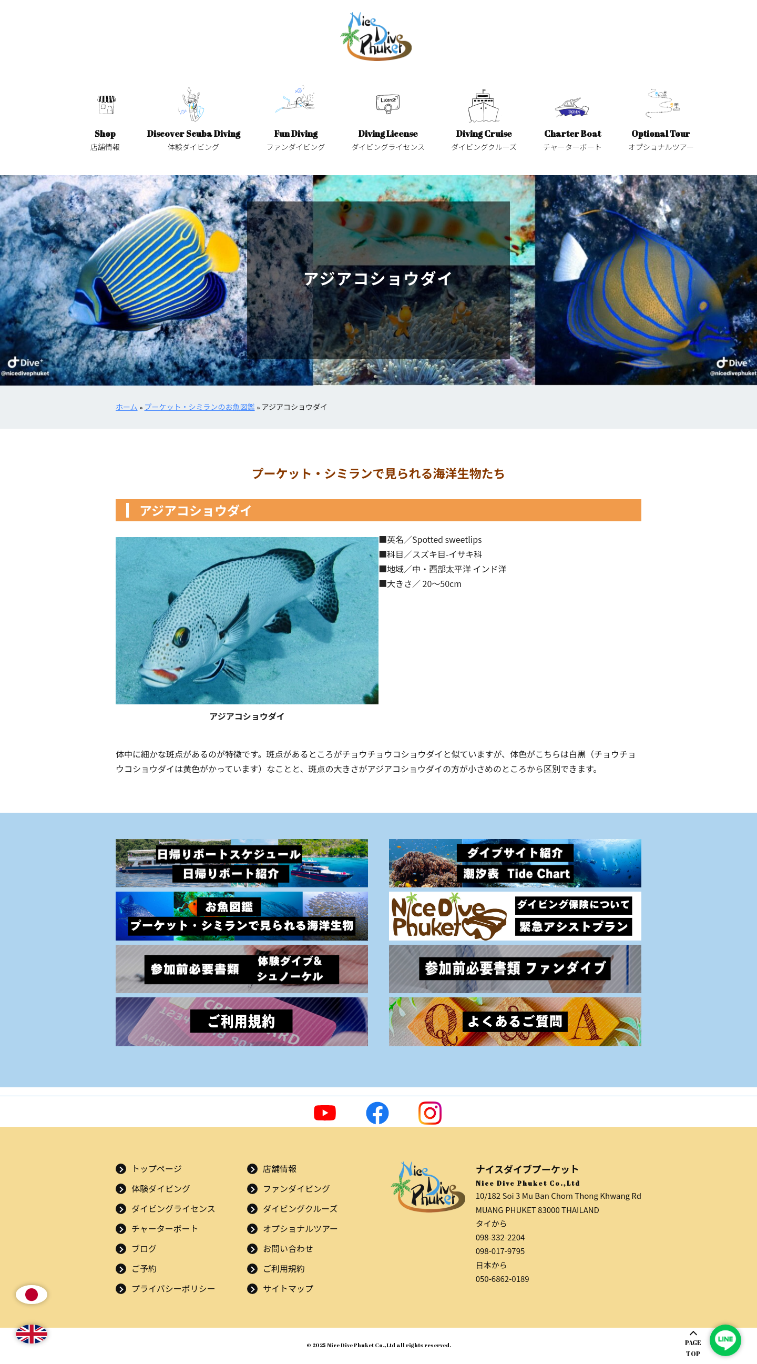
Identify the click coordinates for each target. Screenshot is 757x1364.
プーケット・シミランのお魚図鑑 (200, 407)
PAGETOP (693, 1348)
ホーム (127, 407)
